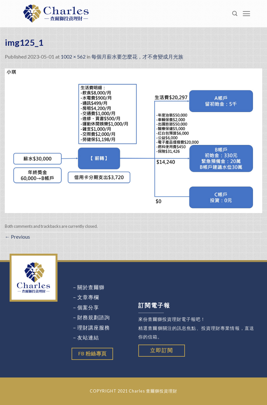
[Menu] (246, 13)
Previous (17, 237)
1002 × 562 (73, 56)
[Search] (235, 13)
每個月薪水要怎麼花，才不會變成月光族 (137, 56)
